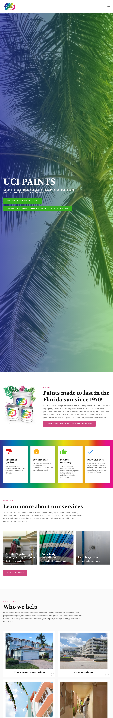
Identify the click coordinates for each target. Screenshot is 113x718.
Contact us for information (89, 561)
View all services (15, 573)
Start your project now (15, 561)
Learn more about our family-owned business (69, 424)
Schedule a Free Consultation (22, 201)
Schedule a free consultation (54, 561)
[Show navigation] (108, 6)
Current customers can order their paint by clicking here (37, 208)
